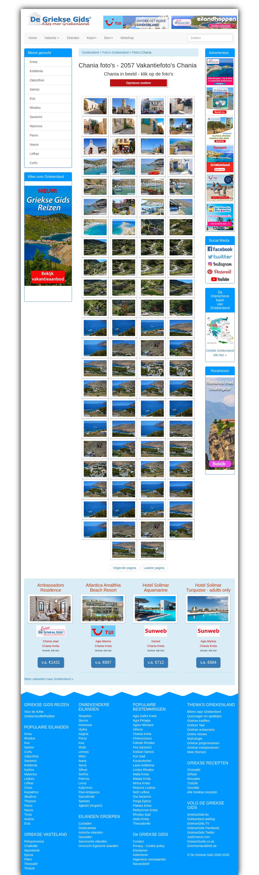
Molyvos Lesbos (144, 787)
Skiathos (30, 796)
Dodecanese (87, 828)
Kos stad (139, 756)
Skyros (83, 720)
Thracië (29, 868)
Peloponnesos (34, 841)
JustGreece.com (198, 837)
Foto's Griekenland (115, 52)
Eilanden (72, 38)
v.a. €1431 (50, 662)
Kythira (29, 770)
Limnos (84, 752)
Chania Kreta (142, 734)
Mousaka (193, 778)
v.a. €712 (156, 662)
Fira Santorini (142, 747)
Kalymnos (85, 787)
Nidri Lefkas (141, 792)
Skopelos (85, 716)
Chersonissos (142, 738)
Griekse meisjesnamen (203, 747)
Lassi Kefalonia (143, 765)
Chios (28, 787)
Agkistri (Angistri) (90, 805)
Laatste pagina (154, 568)
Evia (27, 823)
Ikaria (82, 761)
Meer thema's (196, 752)
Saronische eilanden (93, 841)
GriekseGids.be (198, 814)
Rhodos (34, 108)
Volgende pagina (124, 568)
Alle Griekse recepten (202, 792)
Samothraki (87, 796)
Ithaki (82, 747)
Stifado (192, 774)
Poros (83, 738)
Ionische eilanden (91, 832)
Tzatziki (192, 783)
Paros (33, 135)
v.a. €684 (208, 662)
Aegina (83, 734)
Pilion (28, 859)
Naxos (33, 144)
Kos (31, 98)
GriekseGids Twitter (201, 832)
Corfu (32, 163)
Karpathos (31, 792)
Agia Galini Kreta (144, 716)
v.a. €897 (103, 662)
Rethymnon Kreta (145, 810)
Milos (82, 756)
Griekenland (90, 52)
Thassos (30, 801)
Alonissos (85, 725)
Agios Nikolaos (143, 725)
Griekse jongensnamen (203, 743)
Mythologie (195, 738)
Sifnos (83, 770)
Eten (108, 38)
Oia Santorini (142, 796)
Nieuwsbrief (141, 864)
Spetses (84, 801)
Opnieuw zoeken (138, 83)
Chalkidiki (31, 846)
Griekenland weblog (201, 819)
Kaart (91, 38)
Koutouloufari (142, 761)
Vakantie (51, 38)
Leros (82, 783)
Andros (29, 819)
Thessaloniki (141, 823)
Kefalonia (35, 71)
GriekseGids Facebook (203, 828)
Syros (83, 765)
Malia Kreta (141, 774)
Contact (138, 841)
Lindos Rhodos (143, 770)
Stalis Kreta (141, 819)
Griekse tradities (198, 720)
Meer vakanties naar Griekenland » (48, 679)
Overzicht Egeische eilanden (98, 846)
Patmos (84, 778)
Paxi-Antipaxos (89, 792)
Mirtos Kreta (141, 783)
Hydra (83, 729)
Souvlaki (193, 787)
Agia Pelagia (142, 720)
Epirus (28, 855)
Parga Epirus (142, 801)
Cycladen (85, 823)
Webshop (127, 38)
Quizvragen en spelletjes (204, 716)
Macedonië (32, 850)
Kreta (32, 62)
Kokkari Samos (143, 752)
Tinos (28, 814)
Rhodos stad (142, 814)
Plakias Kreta (142, 805)
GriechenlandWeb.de (202, 846)
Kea (81, 743)
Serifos (83, 774)
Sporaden (85, 837)
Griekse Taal (196, 725)
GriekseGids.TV (198, 823)
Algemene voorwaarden (149, 859)
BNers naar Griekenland (204, 711)
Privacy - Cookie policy (149, 846)
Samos (33, 89)
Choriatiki (193, 770)
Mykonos (35, 126)
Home (32, 38)
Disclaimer (140, 850)
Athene (138, 729)
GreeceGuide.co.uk (200, 841)
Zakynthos (36, 80)
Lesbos (29, 778)
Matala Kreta (142, 778)
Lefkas (33, 153)
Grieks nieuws (197, 734)
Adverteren (140, 855)
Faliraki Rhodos (144, 743)
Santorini (35, 117)
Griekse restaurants (201, 729)
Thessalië (31, 864)
